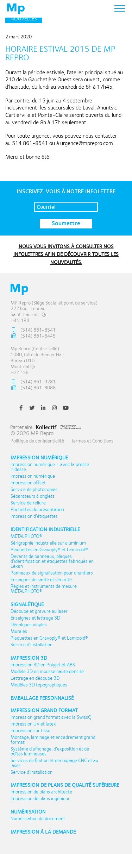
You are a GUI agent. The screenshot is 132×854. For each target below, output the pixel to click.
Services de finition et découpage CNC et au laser (54, 763)
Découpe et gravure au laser (39, 611)
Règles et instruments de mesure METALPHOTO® (44, 589)
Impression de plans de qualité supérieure (65, 785)
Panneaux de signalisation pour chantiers (52, 573)
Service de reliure (28, 503)
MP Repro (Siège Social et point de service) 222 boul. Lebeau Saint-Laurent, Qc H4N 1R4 (54, 312)
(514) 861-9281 (33, 382)
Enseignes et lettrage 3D (35, 618)
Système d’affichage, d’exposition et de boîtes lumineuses (50, 751)
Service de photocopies (34, 489)
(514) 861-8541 (33, 330)
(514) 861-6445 (33, 336)
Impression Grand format (44, 710)
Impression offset (28, 483)
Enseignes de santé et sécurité (41, 579)
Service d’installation (31, 644)
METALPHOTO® (26, 536)
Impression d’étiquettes (34, 516)
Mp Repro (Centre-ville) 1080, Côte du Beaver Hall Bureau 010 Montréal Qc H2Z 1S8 (37, 360)
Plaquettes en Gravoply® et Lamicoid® (49, 549)
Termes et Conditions (92, 441)
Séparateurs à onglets (33, 496)
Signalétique (27, 604)
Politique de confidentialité (37, 441)
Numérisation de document (38, 818)
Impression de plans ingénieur (40, 798)
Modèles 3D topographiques (39, 685)
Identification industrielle (45, 529)
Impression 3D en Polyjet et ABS (43, 665)
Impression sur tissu (30, 730)
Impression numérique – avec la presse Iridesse (50, 467)
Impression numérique (39, 457)
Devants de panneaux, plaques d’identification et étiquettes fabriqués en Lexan (52, 561)
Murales (19, 631)
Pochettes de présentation (37, 509)
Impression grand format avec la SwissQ (51, 717)
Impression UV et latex (33, 724)
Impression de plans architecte (41, 792)
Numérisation (28, 812)
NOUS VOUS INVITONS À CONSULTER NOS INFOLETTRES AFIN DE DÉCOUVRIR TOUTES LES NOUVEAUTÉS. (66, 254)
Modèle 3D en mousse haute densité (47, 671)
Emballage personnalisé (42, 698)
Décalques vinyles (29, 624)
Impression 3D (29, 658)
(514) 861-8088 (33, 388)
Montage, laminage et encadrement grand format (53, 740)
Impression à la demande (43, 832)
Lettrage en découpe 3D (35, 678)
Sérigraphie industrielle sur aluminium (48, 543)
